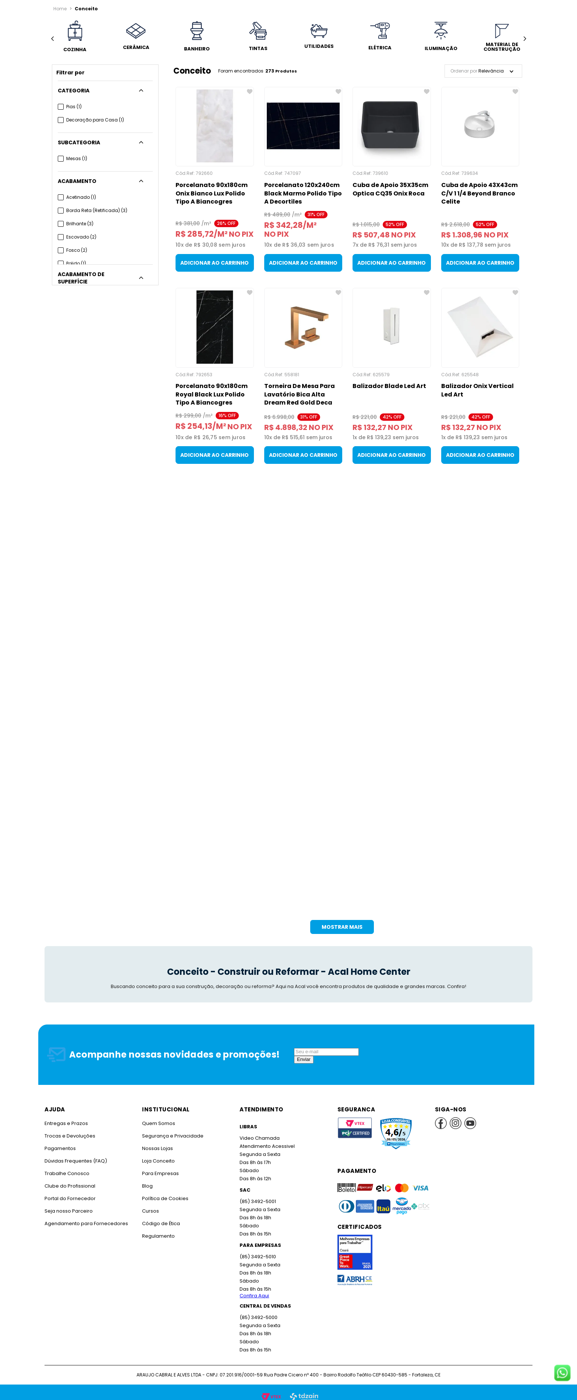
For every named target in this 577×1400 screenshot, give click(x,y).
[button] (105, 90)
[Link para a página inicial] (60, 8)
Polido (76, 263)
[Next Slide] (524, 38)
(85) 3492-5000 (258, 1308)
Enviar (304, 1050)
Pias (74, 106)
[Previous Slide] (52, 38)
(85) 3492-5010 (257, 1247)
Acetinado (81, 197)
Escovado (80, 237)
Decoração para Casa (94, 120)
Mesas (76, 158)
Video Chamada (259, 1129)
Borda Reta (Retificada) (96, 210)
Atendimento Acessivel (266, 1137)
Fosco (76, 250)
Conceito (85, 9)
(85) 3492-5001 (257, 1192)
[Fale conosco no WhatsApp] (562, 1373)
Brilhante (79, 224)
